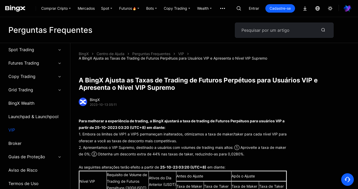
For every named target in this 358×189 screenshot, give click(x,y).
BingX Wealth (21, 103)
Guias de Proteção (35, 156)
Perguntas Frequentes (151, 53)
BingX (84, 53)
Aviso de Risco (23, 170)
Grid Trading (35, 89)
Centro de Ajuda (110, 53)
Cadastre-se (280, 8)
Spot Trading (35, 49)
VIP (11, 130)
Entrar (254, 8)
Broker (15, 143)
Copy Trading (35, 76)
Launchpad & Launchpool (33, 116)
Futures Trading (35, 63)
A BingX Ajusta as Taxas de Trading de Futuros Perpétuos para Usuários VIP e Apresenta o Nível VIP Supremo (173, 58)
